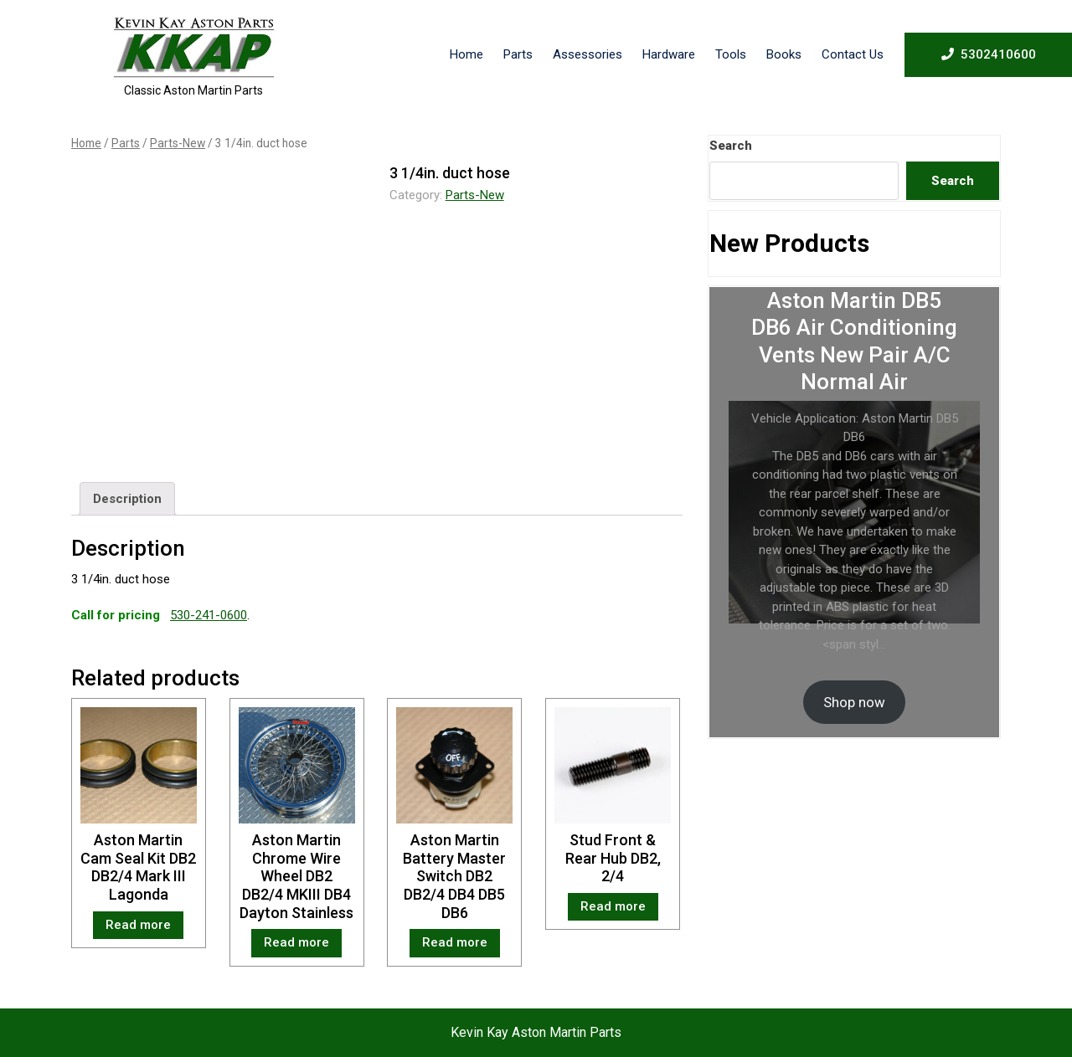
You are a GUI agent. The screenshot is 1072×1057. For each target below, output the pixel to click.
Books (783, 54)
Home (466, 54)
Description (127, 498)
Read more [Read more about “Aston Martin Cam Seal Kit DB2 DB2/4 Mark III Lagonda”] (138, 924)
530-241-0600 (208, 615)
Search (730, 145)
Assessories (587, 54)
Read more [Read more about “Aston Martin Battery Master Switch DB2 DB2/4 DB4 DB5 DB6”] (454, 942)
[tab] (127, 499)
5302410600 (988, 53)
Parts (518, 54)
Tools (730, 54)
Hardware (668, 54)
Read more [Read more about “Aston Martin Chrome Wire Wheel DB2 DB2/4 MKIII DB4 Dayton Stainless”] (296, 942)
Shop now (854, 702)
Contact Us (853, 54)
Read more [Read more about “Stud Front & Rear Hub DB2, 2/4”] (613, 906)
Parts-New (177, 143)
